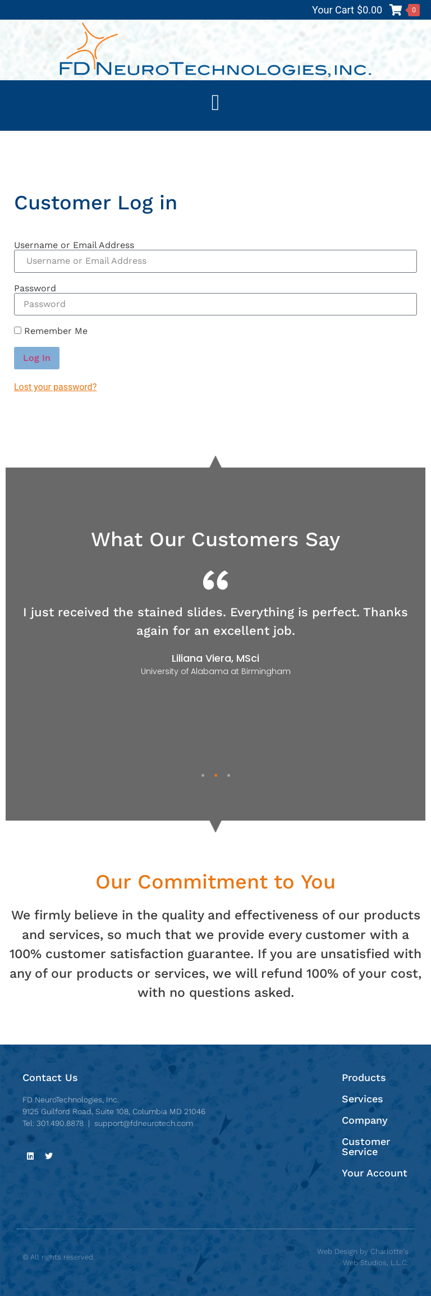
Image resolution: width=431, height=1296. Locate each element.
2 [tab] (215, 775)
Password (35, 288)
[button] (216, 103)
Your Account (374, 1173)
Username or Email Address (74, 245)
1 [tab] (202, 775)
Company (365, 1120)
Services (362, 1099)
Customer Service (366, 1146)
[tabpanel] (215, 623)
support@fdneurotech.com (143, 1123)
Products (364, 1077)
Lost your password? (55, 387)
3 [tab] (228, 775)
